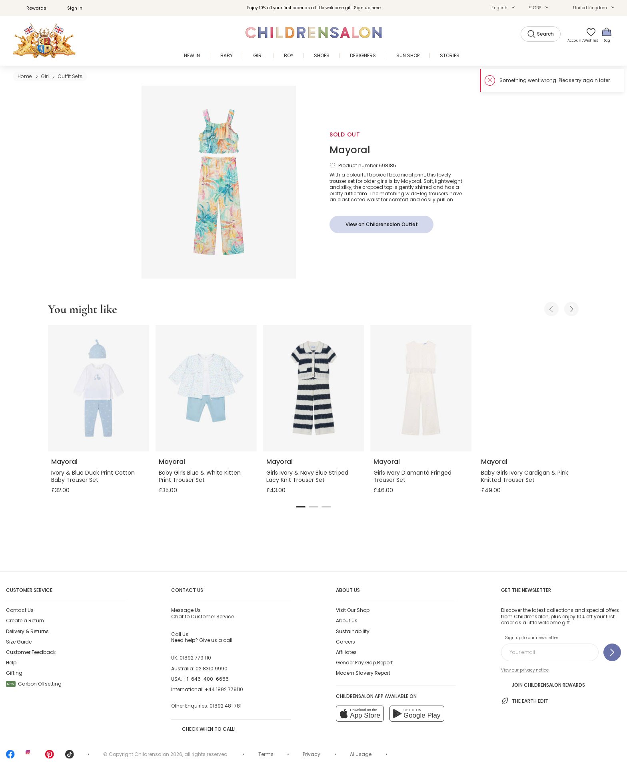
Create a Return (25, 620)
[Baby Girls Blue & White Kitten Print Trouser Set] (206, 388)
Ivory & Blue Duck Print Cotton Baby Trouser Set (93, 476)
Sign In (70, 8)
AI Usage (360, 754)
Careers (345, 641)
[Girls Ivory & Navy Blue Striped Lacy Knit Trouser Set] (313, 388)
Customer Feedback (31, 652)
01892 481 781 (226, 705)
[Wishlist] (588, 34)
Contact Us (20, 610)
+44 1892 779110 (224, 689)
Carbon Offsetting (34, 683)
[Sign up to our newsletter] (612, 652)
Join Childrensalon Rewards (543, 684)
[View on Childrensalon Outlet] (381, 224)
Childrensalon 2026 (158, 754)
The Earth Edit (524, 701)
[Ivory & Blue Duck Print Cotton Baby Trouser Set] (98, 388)
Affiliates (346, 652)
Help (11, 662)
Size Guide (19, 641)
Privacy (311, 754)
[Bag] (606, 34)
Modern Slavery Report (363, 673)
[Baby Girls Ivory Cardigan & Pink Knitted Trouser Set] (528, 388)
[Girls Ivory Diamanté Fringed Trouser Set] (420, 388)
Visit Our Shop (352, 610)
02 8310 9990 (212, 668)
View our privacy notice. (525, 670)
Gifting (14, 673)
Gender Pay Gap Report (364, 662)
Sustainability (352, 631)
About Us (346, 620)
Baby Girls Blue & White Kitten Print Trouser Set (200, 476)
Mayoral (349, 149)
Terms (266, 754)
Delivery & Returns (27, 631)
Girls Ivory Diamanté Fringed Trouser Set (412, 476)
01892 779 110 (195, 657)
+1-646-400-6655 (206, 679)
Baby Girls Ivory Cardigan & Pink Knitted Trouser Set (524, 476)
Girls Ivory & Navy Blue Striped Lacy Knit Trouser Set (307, 476)
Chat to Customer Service (202, 613)
